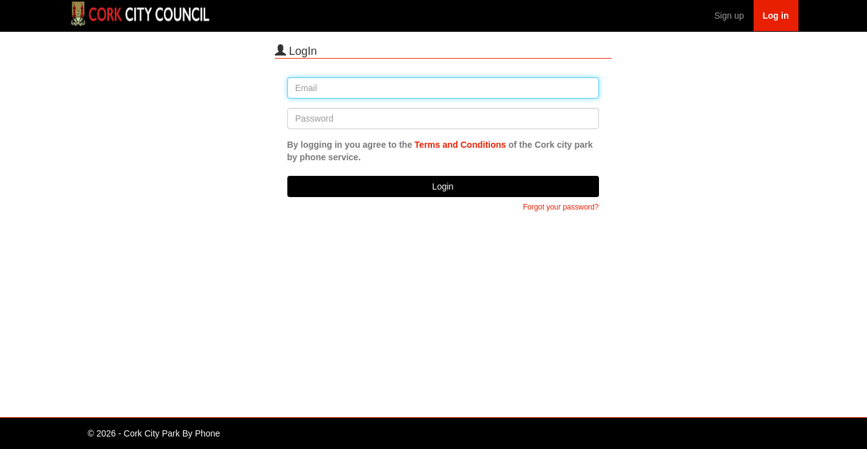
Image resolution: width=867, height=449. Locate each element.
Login (442, 186)
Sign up (729, 16)
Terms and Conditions (460, 145)
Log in (776, 16)
